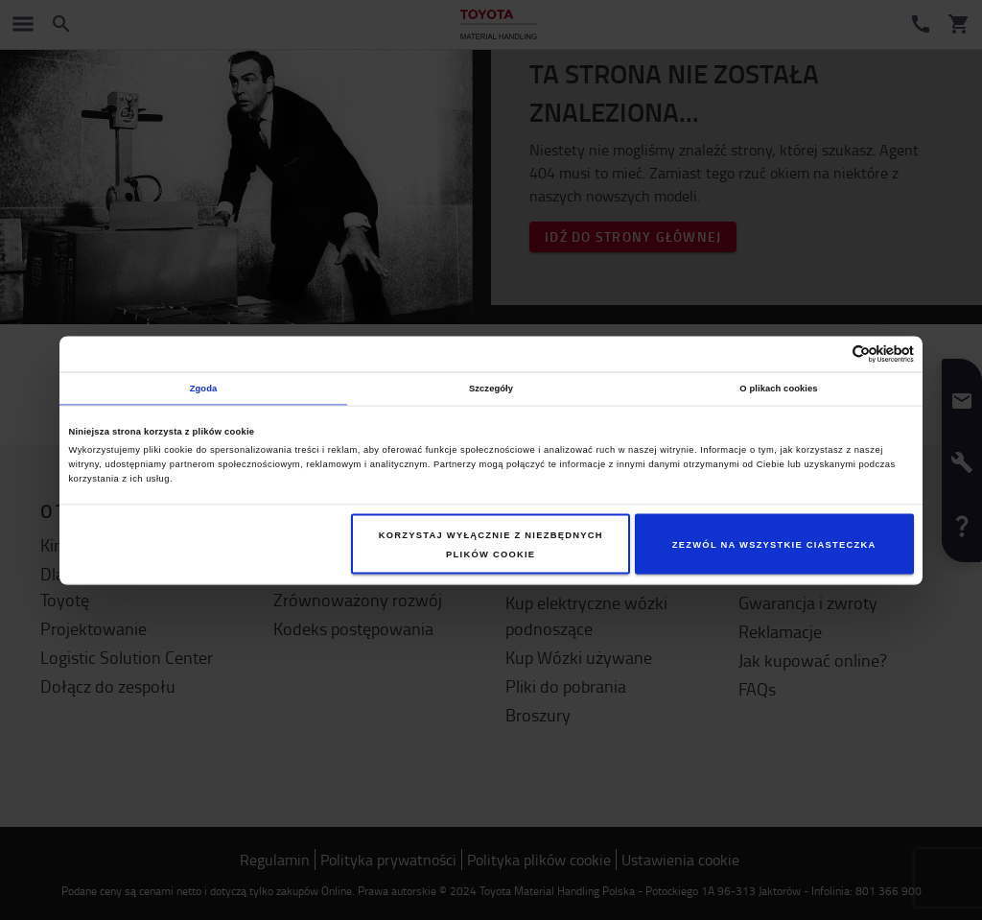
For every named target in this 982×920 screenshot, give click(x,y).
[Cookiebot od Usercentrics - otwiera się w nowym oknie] (830, 353)
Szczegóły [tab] (491, 388)
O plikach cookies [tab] (778, 388)
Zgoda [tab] (204, 388)
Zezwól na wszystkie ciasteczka (774, 544)
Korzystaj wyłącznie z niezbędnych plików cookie (491, 544)
